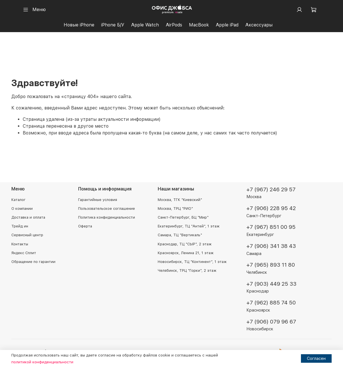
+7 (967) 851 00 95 (271, 227)
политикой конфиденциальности (42, 362)
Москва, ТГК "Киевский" (180, 200)
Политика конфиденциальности (106, 217)
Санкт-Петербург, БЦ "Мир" (183, 217)
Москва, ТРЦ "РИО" (175, 208)
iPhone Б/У (112, 25)
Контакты (19, 244)
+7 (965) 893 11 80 (270, 265)
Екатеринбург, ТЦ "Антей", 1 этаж (188, 226)
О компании (22, 208)
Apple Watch (145, 25)
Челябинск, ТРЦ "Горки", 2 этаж (187, 270)
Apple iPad (227, 25)
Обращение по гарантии (33, 262)
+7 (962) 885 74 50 (271, 302)
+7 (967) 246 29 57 (271, 189)
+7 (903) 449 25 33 (271, 284)
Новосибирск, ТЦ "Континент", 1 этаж (192, 262)
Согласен (316, 358)
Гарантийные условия (97, 200)
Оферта (85, 226)
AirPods (174, 25)
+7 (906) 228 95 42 (271, 208)
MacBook (199, 25)
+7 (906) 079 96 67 (271, 321)
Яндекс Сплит (23, 253)
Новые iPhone (79, 25)
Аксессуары (259, 25)
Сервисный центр (27, 235)
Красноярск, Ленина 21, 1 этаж (185, 253)
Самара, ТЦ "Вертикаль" (180, 235)
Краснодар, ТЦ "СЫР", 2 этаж (184, 244)
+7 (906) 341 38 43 (271, 246)
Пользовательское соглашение (106, 208)
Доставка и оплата (28, 217)
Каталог (18, 200)
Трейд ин (19, 226)
